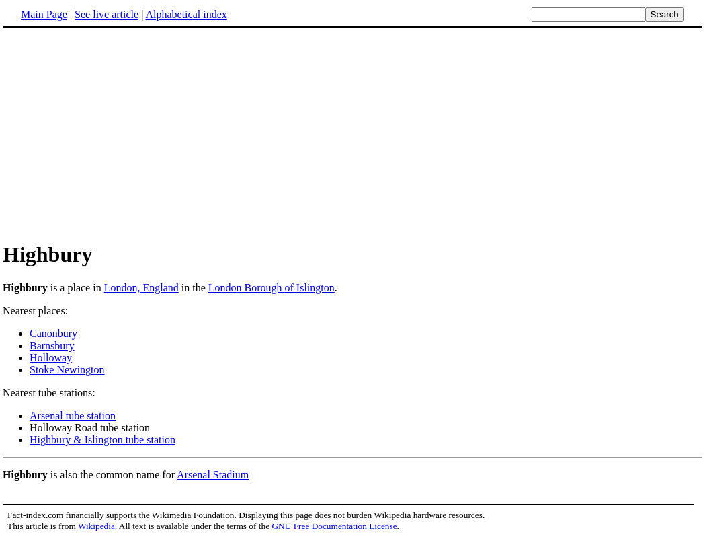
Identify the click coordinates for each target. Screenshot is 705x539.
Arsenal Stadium (213, 474)
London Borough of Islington (271, 287)
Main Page (44, 14)
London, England (141, 287)
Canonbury (53, 333)
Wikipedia (96, 526)
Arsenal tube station (73, 415)
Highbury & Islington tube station (102, 439)
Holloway (51, 357)
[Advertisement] (116, 134)
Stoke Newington (67, 369)
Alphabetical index (185, 14)
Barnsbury (52, 345)
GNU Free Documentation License (334, 526)
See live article (106, 14)
